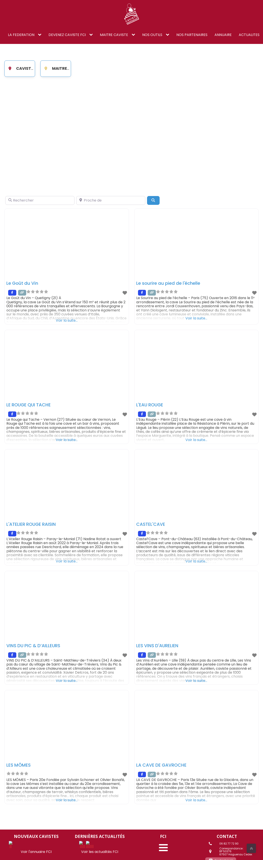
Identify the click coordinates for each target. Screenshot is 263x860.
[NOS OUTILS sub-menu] (168, 35)
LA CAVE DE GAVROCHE (161, 765)
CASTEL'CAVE (150, 524)
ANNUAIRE (223, 34)
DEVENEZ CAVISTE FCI (67, 34)
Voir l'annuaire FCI (36, 844)
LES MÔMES (18, 765)
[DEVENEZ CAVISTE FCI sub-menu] (92, 35)
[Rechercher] (40, 200)
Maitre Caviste (63, 68)
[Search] (153, 200)
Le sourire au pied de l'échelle (168, 283)
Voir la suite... (67, 320)
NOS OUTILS (152, 34)
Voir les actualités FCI (99, 844)
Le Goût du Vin (22, 283)
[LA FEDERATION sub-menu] (40, 35)
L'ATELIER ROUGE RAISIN (31, 524)
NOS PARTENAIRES (191, 34)
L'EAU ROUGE (149, 405)
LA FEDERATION (21, 34)
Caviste (19, 68)
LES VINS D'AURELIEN (157, 646)
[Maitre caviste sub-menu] (134, 35)
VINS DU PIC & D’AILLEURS (33, 646)
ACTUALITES (249, 34)
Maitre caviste (114, 34)
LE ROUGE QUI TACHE (28, 405)
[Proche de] (110, 200)
